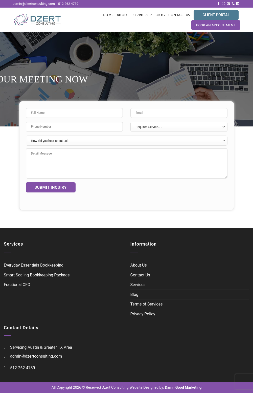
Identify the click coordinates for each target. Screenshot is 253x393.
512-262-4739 (68, 4)
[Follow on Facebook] (218, 4)
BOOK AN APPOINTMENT (215, 25)
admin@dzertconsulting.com (34, 4)
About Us (138, 265)
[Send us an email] (228, 4)
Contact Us (179, 15)
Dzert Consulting (115, 387)
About (123, 15)
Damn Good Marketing (182, 387)
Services (142, 14)
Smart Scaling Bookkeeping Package (37, 275)
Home (108, 15)
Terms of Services (146, 304)
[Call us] (233, 4)
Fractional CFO (17, 284)
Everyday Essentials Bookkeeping (33, 265)
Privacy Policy (142, 314)
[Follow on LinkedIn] (237, 4)
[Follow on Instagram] (223, 4)
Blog (160, 15)
